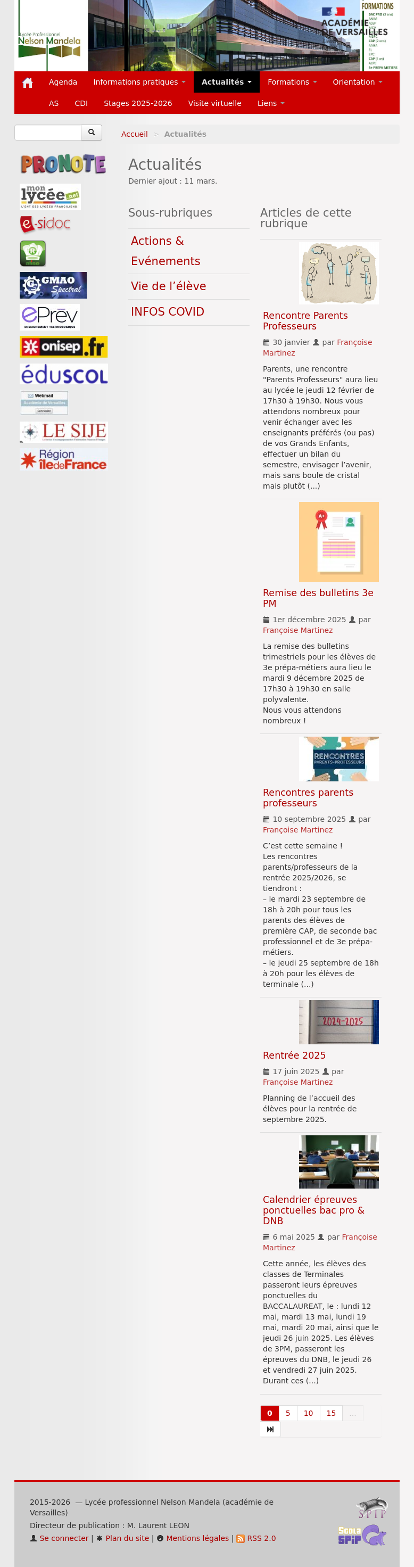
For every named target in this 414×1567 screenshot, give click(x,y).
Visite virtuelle (215, 103)
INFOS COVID (167, 312)
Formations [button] (292, 82)
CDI (81, 103)
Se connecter (59, 1538)
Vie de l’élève (168, 286)
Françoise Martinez (298, 630)
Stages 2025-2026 (138, 103)
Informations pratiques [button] (139, 82)
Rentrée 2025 (294, 1055)
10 (308, 1413)
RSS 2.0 (256, 1538)
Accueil (134, 134)
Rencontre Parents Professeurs (305, 321)
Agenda (63, 82)
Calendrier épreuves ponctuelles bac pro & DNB (314, 1210)
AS (54, 103)
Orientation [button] (358, 82)
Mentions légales (192, 1538)
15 (331, 1413)
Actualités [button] (227, 82)
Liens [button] (271, 103)
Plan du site (122, 1538)
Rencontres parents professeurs (308, 798)
